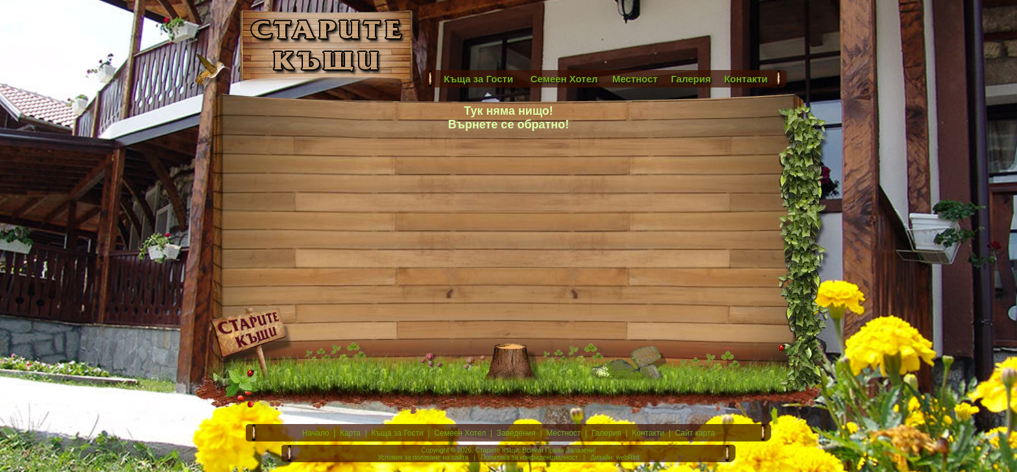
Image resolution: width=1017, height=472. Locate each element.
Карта (350, 433)
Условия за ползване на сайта (422, 457)
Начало (315, 433)
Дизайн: (602, 457)
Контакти (648, 433)
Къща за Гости (398, 433)
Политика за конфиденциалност (530, 457)
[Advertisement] (605, 36)
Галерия (606, 433)
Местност (563, 433)
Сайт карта (695, 433)
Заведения (516, 433)
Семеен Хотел (460, 433)
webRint (628, 457)
